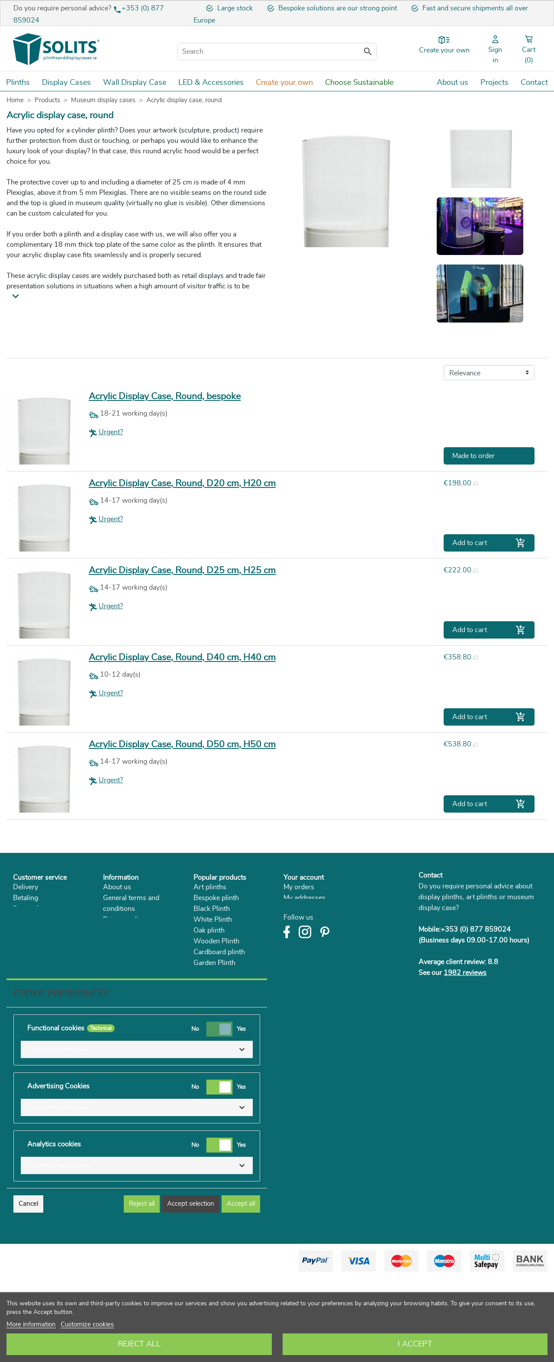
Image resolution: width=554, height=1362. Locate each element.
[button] (137, 1133)
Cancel (28, 1287)
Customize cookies (87, 1324)
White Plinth (212, 919)
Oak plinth (209, 930)
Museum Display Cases (229, 984)
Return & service (38, 908)
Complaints (30, 930)
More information (31, 1324)
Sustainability (123, 941)
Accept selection (190, 1287)
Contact (430, 875)
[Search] (277, 51)
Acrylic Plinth (214, 973)
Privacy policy (124, 919)
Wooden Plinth (216, 941)
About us (117, 887)
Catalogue (118, 952)
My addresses (304, 897)
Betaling (25, 897)
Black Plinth (211, 908)
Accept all (241, 1287)
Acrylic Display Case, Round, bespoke (165, 396)
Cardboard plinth (219, 952)
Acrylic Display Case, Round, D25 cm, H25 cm (182, 570)
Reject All (139, 1344)
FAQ (20, 941)
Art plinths (209, 887)
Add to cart (489, 543)
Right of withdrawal (43, 919)
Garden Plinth (214, 962)
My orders (298, 887)
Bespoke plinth (216, 897)
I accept (415, 1344)
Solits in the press (130, 930)
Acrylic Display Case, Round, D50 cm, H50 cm (182, 744)
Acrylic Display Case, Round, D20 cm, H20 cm (182, 483)
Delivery (25, 887)
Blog (110, 962)
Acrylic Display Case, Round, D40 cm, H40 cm (182, 657)
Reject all (142, 1287)
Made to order (473, 455)
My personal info (308, 908)
